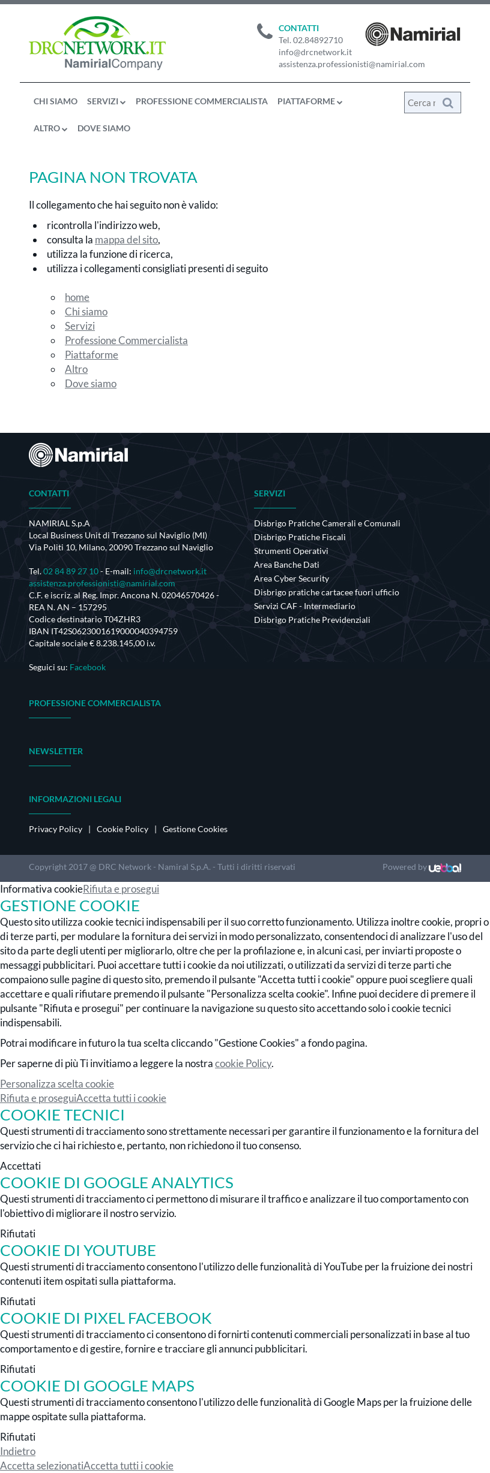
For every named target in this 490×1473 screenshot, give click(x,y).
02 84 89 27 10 (70, 571)
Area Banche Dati (286, 564)
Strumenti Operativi (291, 551)
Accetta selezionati (41, 1465)
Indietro (17, 1451)
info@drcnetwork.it (315, 52)
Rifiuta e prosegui (121, 888)
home (77, 297)
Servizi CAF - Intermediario (304, 606)
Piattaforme (310, 101)
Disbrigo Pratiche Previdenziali (312, 619)
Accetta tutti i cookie (121, 1098)
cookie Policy (243, 1063)
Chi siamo (55, 101)
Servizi (106, 101)
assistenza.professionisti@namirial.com (352, 64)
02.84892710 (318, 40)
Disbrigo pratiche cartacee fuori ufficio (326, 592)
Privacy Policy (55, 829)
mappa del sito (126, 239)
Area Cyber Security (291, 578)
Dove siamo (103, 128)
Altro (51, 128)
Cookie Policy (122, 829)
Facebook (88, 667)
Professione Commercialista (202, 101)
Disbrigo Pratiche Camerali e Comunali (327, 523)
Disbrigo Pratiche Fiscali (300, 537)
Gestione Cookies (195, 829)
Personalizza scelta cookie (57, 1083)
